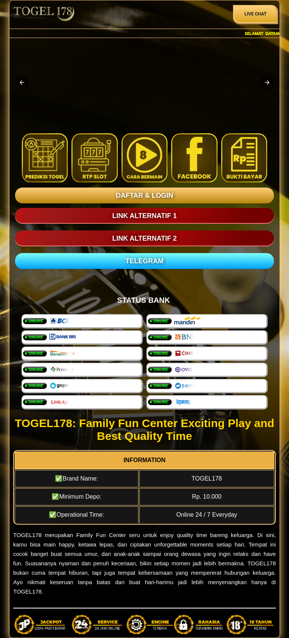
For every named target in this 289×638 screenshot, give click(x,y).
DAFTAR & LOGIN (144, 195)
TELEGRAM (145, 261)
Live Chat (256, 14)
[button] (21, 82)
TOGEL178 (27, 535)
